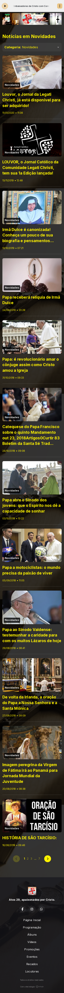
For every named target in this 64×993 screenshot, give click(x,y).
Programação (32, 927)
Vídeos (31, 942)
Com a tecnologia (32, 986)
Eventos (32, 956)
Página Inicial (32, 920)
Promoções (32, 949)
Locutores (32, 971)
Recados (32, 964)
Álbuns (32, 934)
